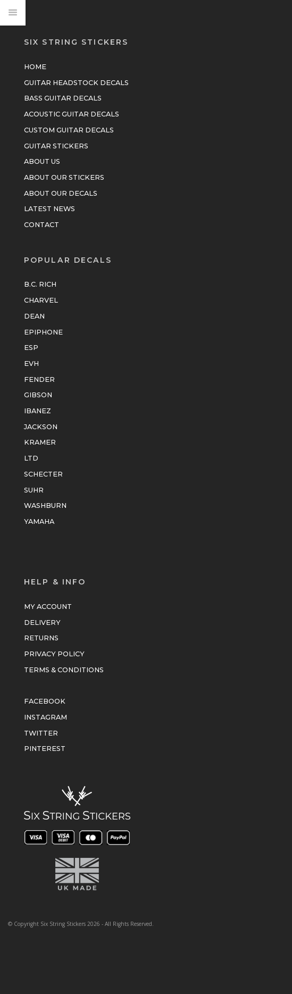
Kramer (40, 442)
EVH (31, 363)
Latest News (49, 209)
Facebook (44, 701)
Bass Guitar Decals (63, 98)
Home (35, 67)
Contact (41, 225)
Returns (41, 638)
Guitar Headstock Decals (76, 83)
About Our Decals (60, 193)
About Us (42, 161)
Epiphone (43, 332)
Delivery (42, 623)
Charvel (41, 300)
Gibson (38, 395)
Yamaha (39, 521)
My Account (48, 607)
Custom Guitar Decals (69, 130)
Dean (34, 316)
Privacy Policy (54, 654)
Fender (39, 379)
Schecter (43, 474)
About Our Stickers (64, 177)
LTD (31, 458)
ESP (31, 348)
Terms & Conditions (64, 670)
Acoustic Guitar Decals (71, 114)
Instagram (45, 717)
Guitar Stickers (56, 146)
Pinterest (44, 749)
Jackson (40, 427)
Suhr (34, 490)
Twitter (41, 733)
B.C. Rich (40, 284)
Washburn (45, 505)
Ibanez (37, 411)
